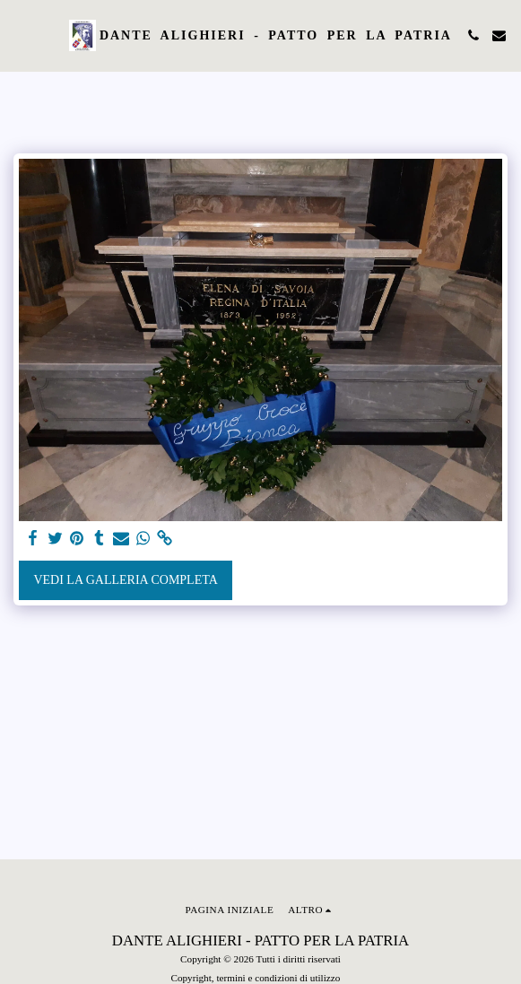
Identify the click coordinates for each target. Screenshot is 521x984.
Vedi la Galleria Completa (125, 580)
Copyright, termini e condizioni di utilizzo (255, 977)
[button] (19, 35)
